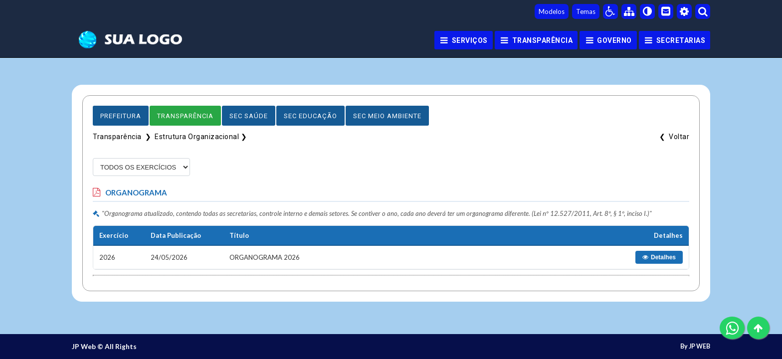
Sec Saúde (248, 116)
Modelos (552, 11)
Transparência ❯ (124, 137)
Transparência (185, 116)
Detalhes (659, 257)
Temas (585, 11)
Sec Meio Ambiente (387, 116)
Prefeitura (120, 116)
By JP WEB (695, 346)
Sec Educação (310, 116)
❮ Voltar (673, 137)
